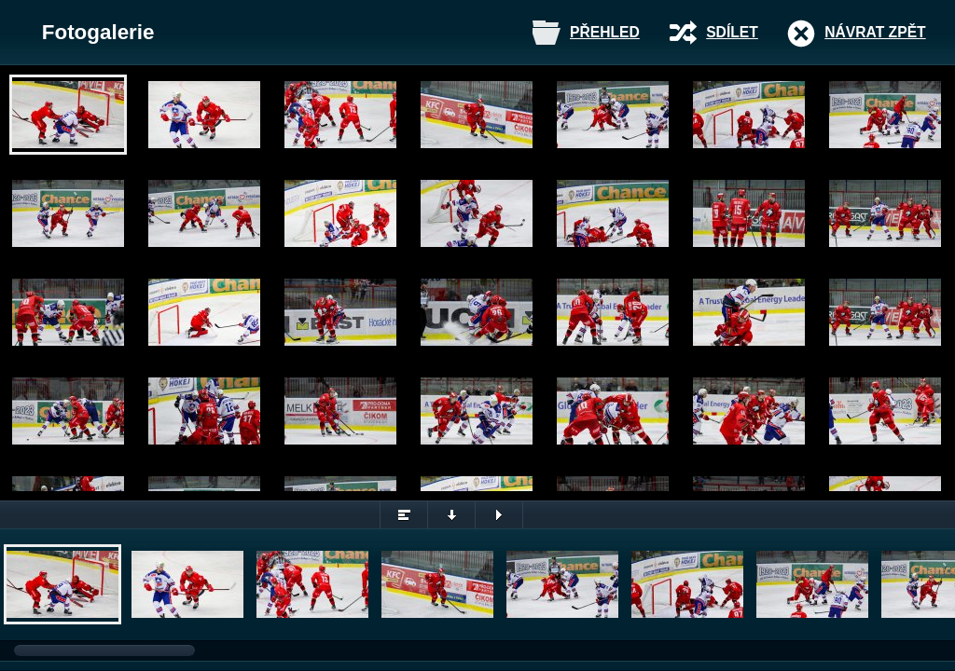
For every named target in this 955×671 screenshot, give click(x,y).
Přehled (605, 32)
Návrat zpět (874, 32)
